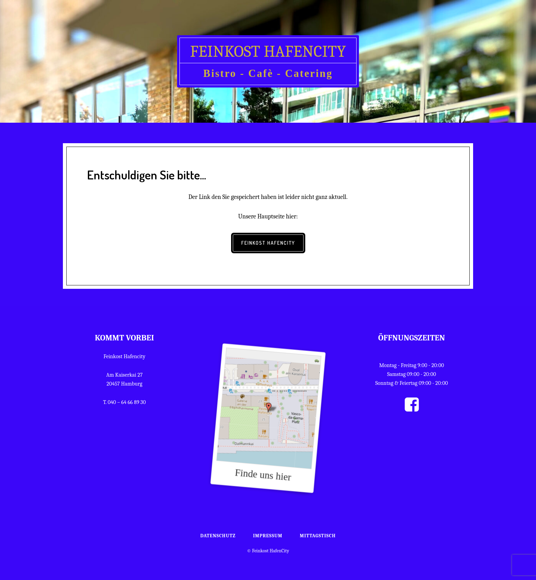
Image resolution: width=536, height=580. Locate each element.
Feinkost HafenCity (268, 51)
